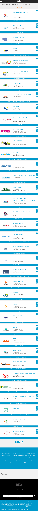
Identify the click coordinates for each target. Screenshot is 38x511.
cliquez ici (26, 509)
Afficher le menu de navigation (1, 1)
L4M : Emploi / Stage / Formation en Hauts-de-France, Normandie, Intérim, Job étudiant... (19, 1)
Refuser (28, 507)
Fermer (37, 501)
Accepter (10, 507)
